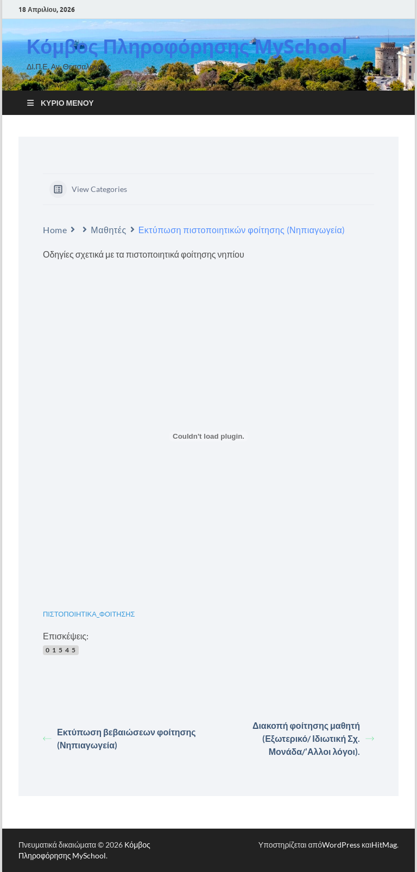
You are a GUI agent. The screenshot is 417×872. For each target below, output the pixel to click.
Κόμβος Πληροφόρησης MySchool (187, 46)
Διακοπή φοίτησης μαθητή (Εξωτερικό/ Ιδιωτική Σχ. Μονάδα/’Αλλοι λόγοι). (313, 738)
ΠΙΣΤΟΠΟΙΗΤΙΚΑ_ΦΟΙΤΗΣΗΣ (89, 614)
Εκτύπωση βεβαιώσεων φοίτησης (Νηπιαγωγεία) (119, 738)
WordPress (341, 844)
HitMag (384, 844)
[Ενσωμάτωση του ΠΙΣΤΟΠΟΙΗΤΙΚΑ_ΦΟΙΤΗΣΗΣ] (208, 436)
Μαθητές (108, 230)
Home (55, 230)
